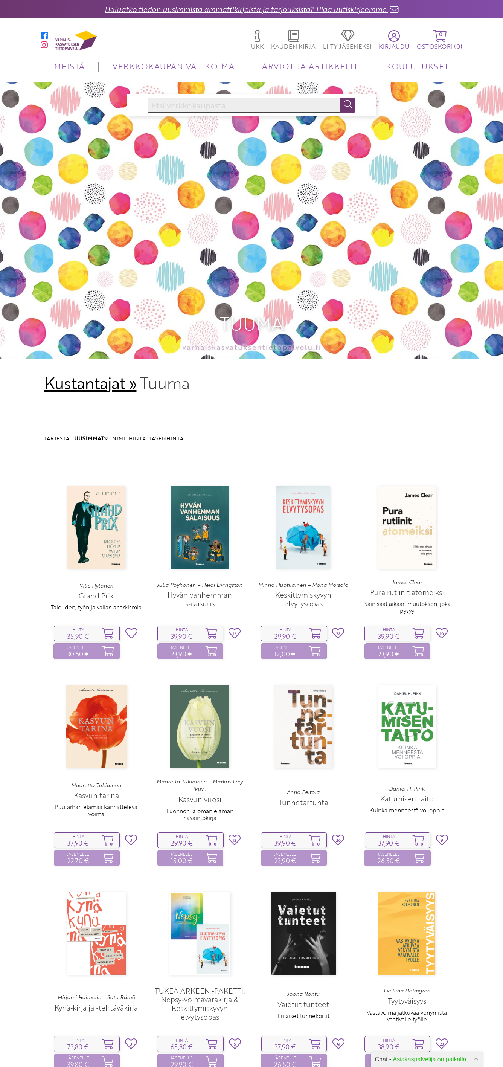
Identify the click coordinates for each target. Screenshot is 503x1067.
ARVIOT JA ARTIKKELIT (310, 66)
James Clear (407, 522)
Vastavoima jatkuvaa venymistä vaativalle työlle (407, 955)
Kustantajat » (90, 322)
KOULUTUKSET (417, 66)
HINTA (137, 378)
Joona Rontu (303, 934)
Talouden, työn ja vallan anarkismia (96, 547)
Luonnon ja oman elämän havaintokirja (199, 754)
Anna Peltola (303, 732)
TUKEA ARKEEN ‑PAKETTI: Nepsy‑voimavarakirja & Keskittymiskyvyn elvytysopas (199, 943)
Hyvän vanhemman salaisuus (200, 539)
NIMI (118, 378)
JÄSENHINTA (166, 378)
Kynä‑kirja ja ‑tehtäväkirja (96, 947)
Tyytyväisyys (407, 940)
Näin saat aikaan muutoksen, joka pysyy (407, 547)
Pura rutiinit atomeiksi (407, 532)
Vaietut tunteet (303, 944)
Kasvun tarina (96, 735)
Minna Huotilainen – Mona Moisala (303, 524)
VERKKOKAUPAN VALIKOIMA (174, 66)
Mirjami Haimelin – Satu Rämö (96, 937)
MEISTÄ (69, 66)
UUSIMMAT (91, 378)
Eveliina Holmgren (407, 930)
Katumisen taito (407, 738)
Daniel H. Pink (407, 728)
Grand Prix (96, 535)
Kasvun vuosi (199, 739)
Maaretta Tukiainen (96, 725)
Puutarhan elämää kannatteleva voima (96, 750)
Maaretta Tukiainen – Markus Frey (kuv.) (200, 725)
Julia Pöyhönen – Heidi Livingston (199, 524)
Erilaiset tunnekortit (303, 955)
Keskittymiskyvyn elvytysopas (303, 539)
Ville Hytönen (96, 525)
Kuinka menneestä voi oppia (407, 750)
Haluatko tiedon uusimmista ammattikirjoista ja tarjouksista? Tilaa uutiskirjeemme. (246, 9)
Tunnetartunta (303, 742)
